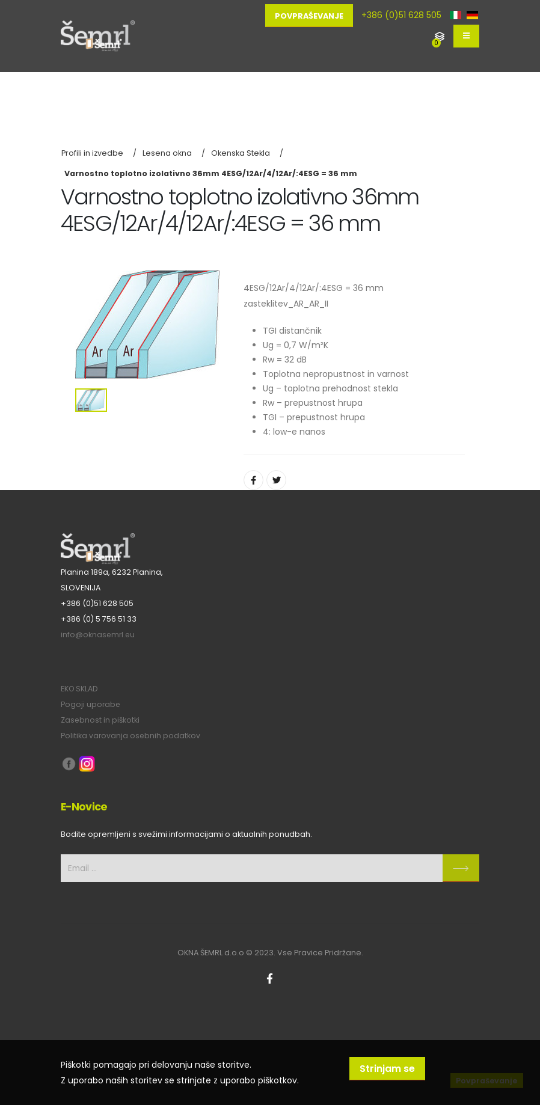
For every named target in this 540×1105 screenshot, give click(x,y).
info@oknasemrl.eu (99, 634)
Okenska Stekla (240, 153)
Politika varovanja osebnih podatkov (131, 735)
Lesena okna (167, 153)
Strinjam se (387, 1069)
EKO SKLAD (80, 689)
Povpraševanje (309, 16)
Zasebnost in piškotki (101, 720)
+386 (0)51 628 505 (401, 15)
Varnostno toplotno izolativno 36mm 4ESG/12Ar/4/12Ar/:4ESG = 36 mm (210, 173)
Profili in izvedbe (92, 153)
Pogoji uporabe (91, 704)
